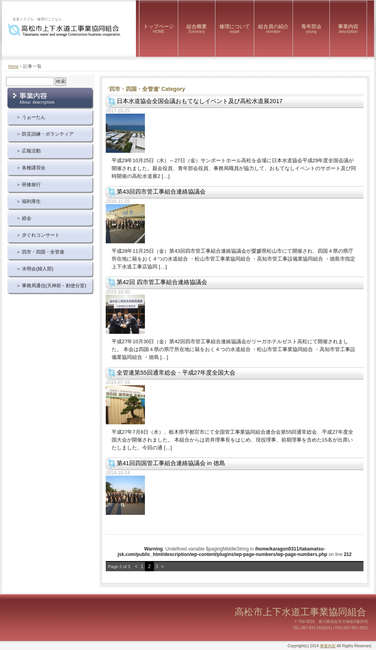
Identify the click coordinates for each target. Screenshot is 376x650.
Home (13, 66)
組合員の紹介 (273, 29)
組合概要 (196, 29)
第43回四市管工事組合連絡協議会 (164, 191)
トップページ (158, 29)
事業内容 (348, 29)
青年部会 (311, 29)
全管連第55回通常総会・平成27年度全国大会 (176, 372)
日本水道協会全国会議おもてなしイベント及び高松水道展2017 (199, 101)
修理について (234, 29)
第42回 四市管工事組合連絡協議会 (162, 282)
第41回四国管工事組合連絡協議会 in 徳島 (171, 463)
